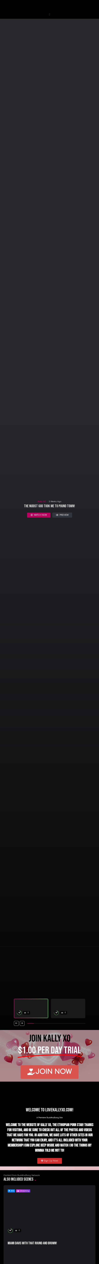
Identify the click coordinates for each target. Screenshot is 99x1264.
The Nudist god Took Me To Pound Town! (49, 506)
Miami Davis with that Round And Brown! (32, 1243)
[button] (49, 14)
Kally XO (42, 502)
